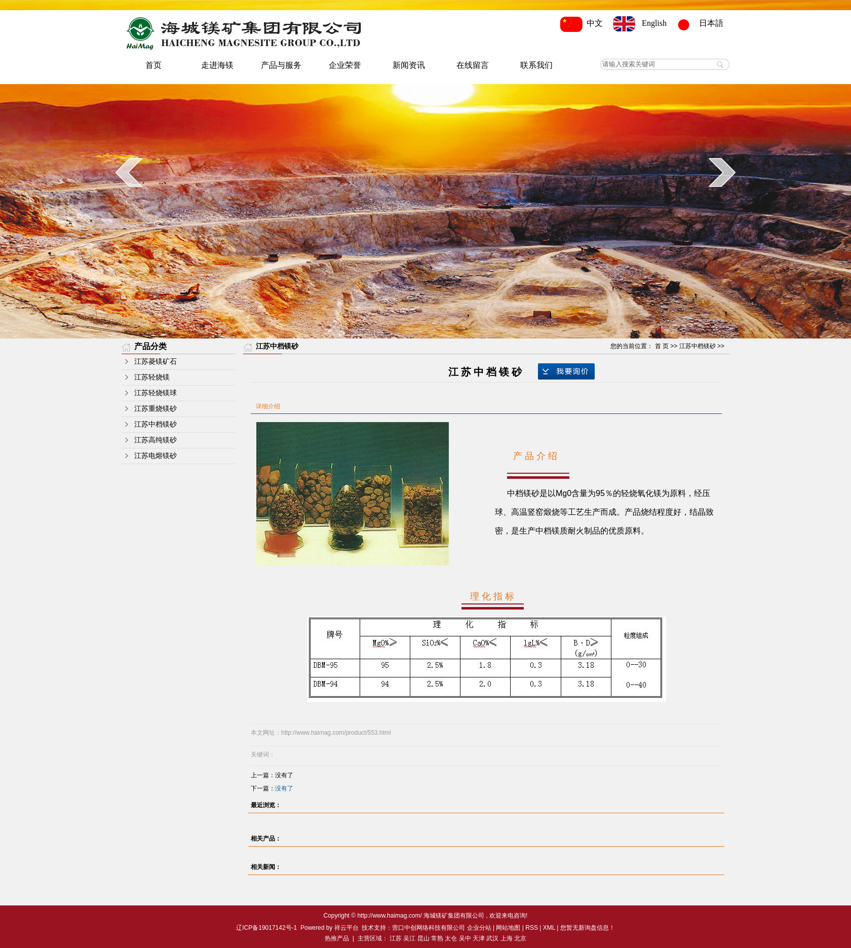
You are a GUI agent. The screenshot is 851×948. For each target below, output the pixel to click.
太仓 (451, 938)
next (722, 172)
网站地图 (508, 927)
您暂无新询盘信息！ (587, 927)
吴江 (409, 938)
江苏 (396, 938)
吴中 (465, 938)
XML (549, 927)
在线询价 (566, 371)
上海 (506, 938)
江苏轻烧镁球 (155, 393)
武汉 (492, 938)
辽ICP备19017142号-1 (266, 927)
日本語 (701, 23)
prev (128, 172)
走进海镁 (217, 65)
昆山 (423, 938)
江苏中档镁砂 (155, 424)
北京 (520, 938)
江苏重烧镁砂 (155, 408)
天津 (479, 938)
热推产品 (337, 938)
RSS (531, 927)
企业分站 (479, 927)
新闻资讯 (409, 65)
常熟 (437, 938)
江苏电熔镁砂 (155, 456)
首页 (153, 65)
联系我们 (536, 65)
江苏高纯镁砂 (155, 440)
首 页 (662, 346)
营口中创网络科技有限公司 (428, 927)
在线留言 (472, 65)
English (640, 23)
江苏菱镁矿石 (155, 361)
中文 (583, 23)
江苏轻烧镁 (152, 377)
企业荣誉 (345, 65)
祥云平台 (346, 927)
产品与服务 (281, 65)
